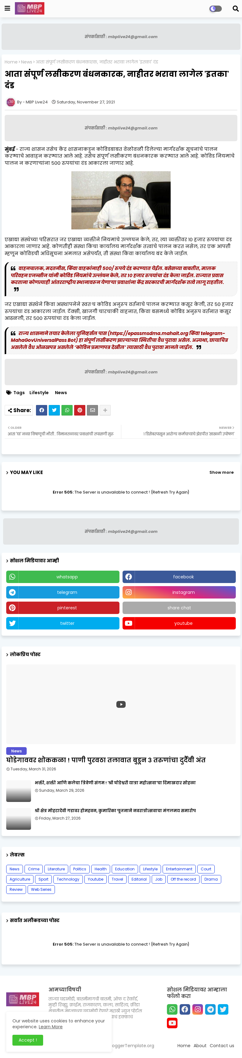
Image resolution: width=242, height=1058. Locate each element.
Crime (33, 869)
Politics (79, 869)
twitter (67, 623)
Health (101, 869)
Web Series (41, 889)
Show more (221, 472)
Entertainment (179, 869)
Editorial (139, 879)
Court (206, 869)
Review (16, 889)
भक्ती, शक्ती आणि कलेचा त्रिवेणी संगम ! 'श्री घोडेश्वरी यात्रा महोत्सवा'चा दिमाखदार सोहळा (115, 783)
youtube (183, 623)
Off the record (183, 879)
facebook (183, 577)
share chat (179, 608)
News (26, 62)
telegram (67, 592)
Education (125, 869)
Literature (56, 869)
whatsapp (67, 577)
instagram (184, 592)
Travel (117, 879)
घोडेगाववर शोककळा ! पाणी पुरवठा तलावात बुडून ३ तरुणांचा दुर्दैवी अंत (106, 760)
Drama (211, 879)
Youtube (95, 879)
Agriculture (20, 879)
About (200, 1046)
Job (158, 879)
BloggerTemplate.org (131, 1046)
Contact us (222, 1046)
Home (11, 62)
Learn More (51, 1027)
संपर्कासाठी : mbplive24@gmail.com (121, 37)
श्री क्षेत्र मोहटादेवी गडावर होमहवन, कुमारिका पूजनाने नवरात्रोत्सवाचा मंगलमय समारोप (115, 811)
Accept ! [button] (28, 1040)
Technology (68, 879)
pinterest (67, 608)
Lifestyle (39, 393)
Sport (43, 879)
